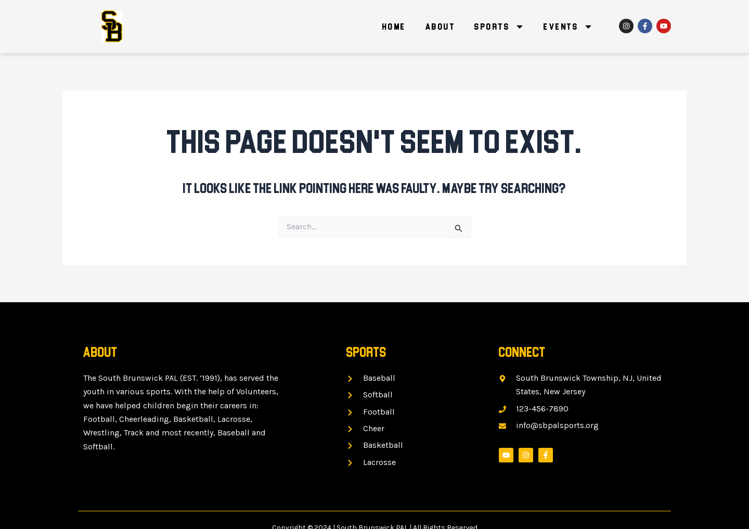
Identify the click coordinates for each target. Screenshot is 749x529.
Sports (499, 26)
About (440, 26)
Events (568, 26)
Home (394, 26)
